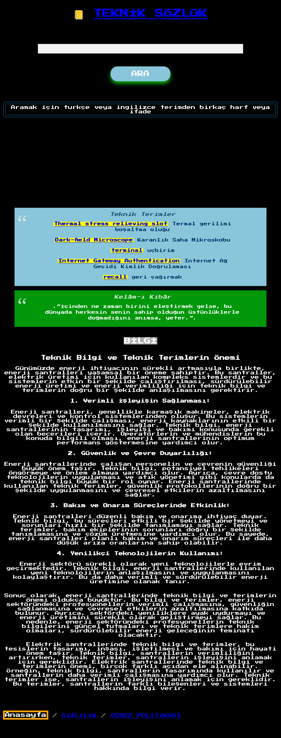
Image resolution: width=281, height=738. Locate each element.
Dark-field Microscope (94, 240)
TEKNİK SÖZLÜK (150, 13)
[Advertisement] (140, 160)
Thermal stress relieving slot (111, 224)
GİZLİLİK (79, 715)
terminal (127, 250)
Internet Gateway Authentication (119, 261)
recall (115, 277)
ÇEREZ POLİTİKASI (146, 715)
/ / (92, 715)
